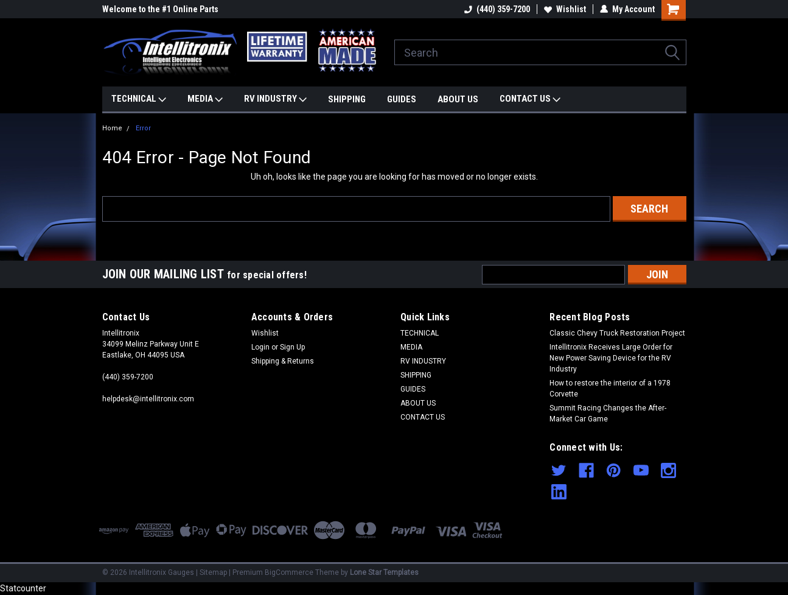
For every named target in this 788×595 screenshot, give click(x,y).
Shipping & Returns (282, 361)
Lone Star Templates (384, 572)
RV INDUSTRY (275, 99)
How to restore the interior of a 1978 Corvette (610, 388)
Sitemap (213, 572)
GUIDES (401, 99)
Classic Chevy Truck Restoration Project (617, 333)
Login (260, 347)
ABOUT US (458, 99)
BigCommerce (289, 572)
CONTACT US (530, 99)
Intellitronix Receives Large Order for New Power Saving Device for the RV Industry (610, 358)
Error (143, 128)
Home (112, 128)
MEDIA (205, 99)
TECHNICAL (138, 99)
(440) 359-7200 (497, 9)
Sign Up (292, 347)
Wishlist (565, 9)
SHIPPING (347, 99)
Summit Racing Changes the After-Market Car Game (607, 413)
